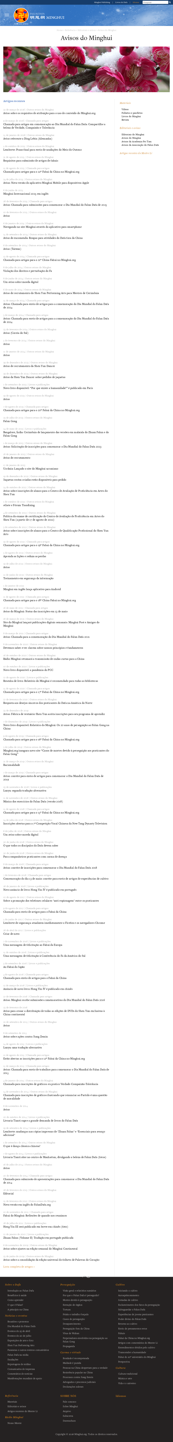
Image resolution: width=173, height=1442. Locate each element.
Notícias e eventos (16, 1316)
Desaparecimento (72, 1323)
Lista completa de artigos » (19, 1266)
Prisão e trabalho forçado (76, 1314)
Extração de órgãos (72, 1304)
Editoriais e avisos (87, 30)
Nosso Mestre (14, 1423)
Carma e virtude (70, 1352)
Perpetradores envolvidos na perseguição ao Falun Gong (85, 1339)
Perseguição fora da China (76, 1328)
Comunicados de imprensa (21, 1368)
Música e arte (125, 1378)
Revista (125, 119)
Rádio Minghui (14, 1417)
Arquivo (67, 1411)
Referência (70, 30)
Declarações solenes (73, 1386)
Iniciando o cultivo (127, 1290)
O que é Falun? (15, 1304)
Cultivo (120, 1284)
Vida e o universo (127, 1383)
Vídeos (125, 109)
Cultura (121, 1368)
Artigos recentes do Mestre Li (136, 153)
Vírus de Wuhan (71, 1333)
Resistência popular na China (78, 1372)
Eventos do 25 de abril (19, 1331)
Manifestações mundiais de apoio (25, 1378)
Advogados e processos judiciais (79, 1381)
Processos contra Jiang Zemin (78, 1377)
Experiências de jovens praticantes (135, 1314)
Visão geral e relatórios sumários (79, 1290)
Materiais (125, 103)
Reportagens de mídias (19, 1364)
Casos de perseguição (74, 1318)
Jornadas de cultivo (128, 1299)
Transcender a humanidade (132, 1352)
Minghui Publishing (102, 2)
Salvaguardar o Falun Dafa (131, 1309)
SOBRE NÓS (68, 1396)
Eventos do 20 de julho (19, 1335)
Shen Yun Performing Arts (21, 1345)
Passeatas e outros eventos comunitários (28, 1349)
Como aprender (16, 1299)
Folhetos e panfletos (132, 112)
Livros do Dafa (121, 2)
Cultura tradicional (127, 1373)
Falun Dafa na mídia (18, 1354)
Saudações (13, 1359)
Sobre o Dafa (13, 1284)
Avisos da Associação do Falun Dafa (140, 145)
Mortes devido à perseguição (77, 1299)
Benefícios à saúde (17, 1295)
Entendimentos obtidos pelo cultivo (136, 1347)
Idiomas (136, 2)
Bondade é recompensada (76, 1358)
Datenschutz (69, 1420)
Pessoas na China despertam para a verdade (85, 1367)
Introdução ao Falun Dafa (21, 1290)
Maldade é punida (72, 1362)
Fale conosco (69, 1401)
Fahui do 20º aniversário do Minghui (137, 1356)
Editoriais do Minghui (133, 134)
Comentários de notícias (20, 1373)
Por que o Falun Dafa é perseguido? (81, 1295)
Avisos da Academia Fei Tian (137, 141)
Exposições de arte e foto (20, 1340)
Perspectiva (124, 1361)
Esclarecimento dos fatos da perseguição (139, 1304)
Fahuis (121, 1333)
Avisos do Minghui (107, 30)
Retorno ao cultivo (127, 1323)
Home (60, 30)
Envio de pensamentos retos (132, 1328)
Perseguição (67, 1284)
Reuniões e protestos (18, 1321)
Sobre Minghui (70, 1406)
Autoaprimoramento (128, 1295)
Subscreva (68, 1415)
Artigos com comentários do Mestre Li (138, 1342)
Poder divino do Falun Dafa (132, 1318)
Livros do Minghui (131, 116)
